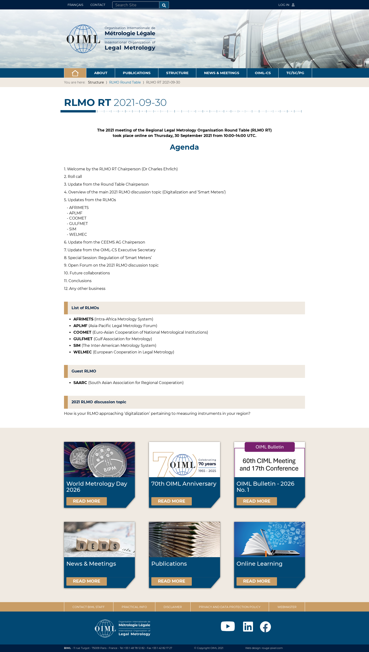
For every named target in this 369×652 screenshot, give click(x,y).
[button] (75, 73)
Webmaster (287, 607)
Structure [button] (177, 73)
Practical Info (134, 607)
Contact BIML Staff (88, 607)
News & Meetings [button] (221, 73)
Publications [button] (137, 73)
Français (75, 5)
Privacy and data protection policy (230, 607)
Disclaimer (173, 607)
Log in (286, 5)
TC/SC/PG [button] (295, 73)
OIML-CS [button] (263, 73)
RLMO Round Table (125, 82)
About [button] (100, 73)
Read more (86, 501)
